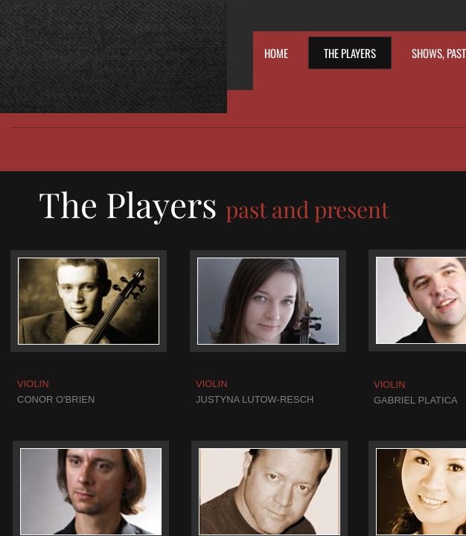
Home (276, 53)
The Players (350, 53)
